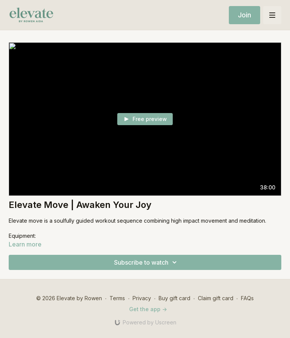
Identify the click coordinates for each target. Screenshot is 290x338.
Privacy (142, 298)
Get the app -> (148, 309)
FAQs (247, 298)
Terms (117, 298)
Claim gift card (215, 298)
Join (244, 15)
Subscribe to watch (146, 262)
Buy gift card (174, 298)
